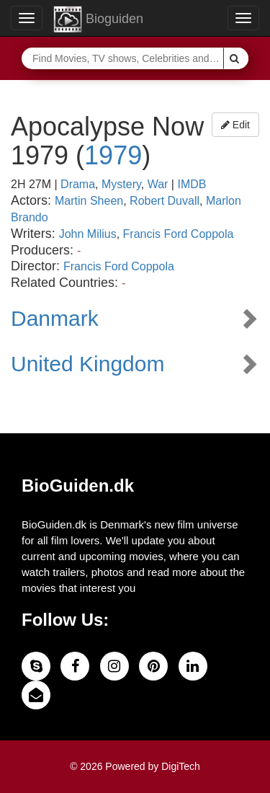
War (158, 184)
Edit (235, 124)
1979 (113, 155)
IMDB (191, 184)
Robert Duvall (164, 201)
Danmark (55, 318)
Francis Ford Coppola (178, 234)
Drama (77, 184)
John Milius (88, 234)
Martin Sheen (89, 201)
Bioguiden (98, 19)
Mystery (121, 184)
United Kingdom (87, 364)
